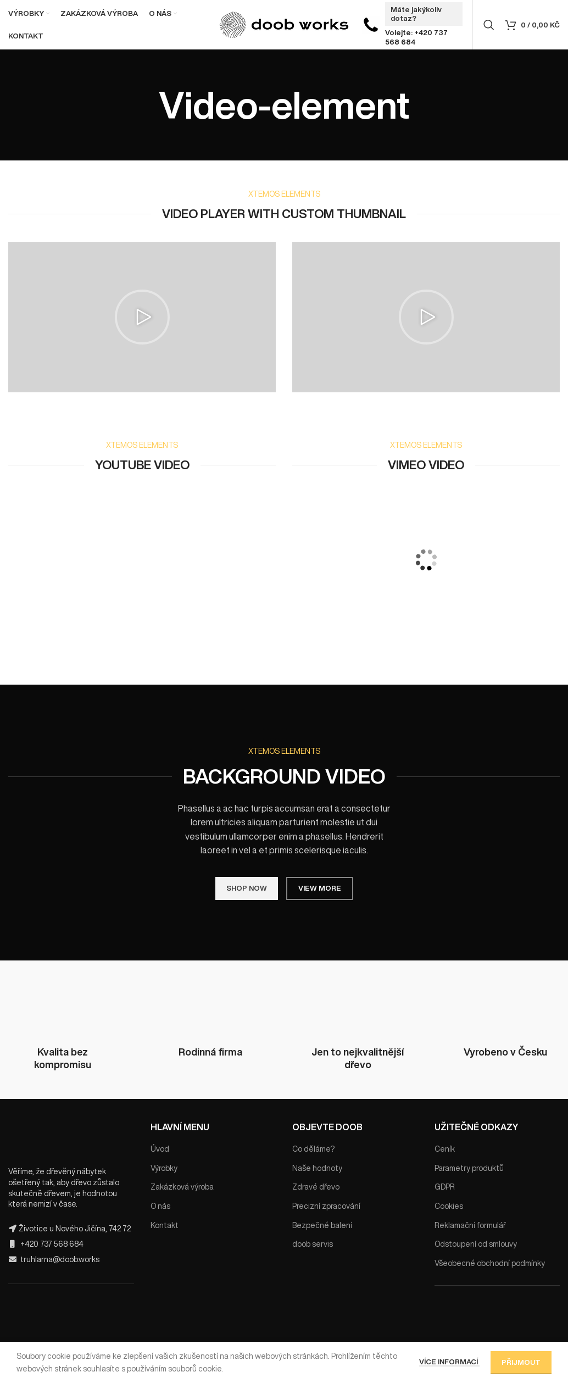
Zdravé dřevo (315, 1187)
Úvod (160, 1149)
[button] (142, 317)
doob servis (312, 1244)
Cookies (449, 1206)
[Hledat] (489, 25)
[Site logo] (284, 24)
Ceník (445, 1149)
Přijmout (521, 1362)
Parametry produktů (469, 1168)
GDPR (445, 1187)
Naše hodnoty (317, 1168)
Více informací (449, 1361)
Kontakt (165, 1225)
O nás (160, 1206)
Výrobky (164, 1168)
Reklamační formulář (470, 1225)
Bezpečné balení (322, 1225)
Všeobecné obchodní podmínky (490, 1263)
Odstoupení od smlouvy (476, 1244)
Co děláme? (313, 1149)
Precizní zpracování (326, 1206)
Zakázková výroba (182, 1187)
